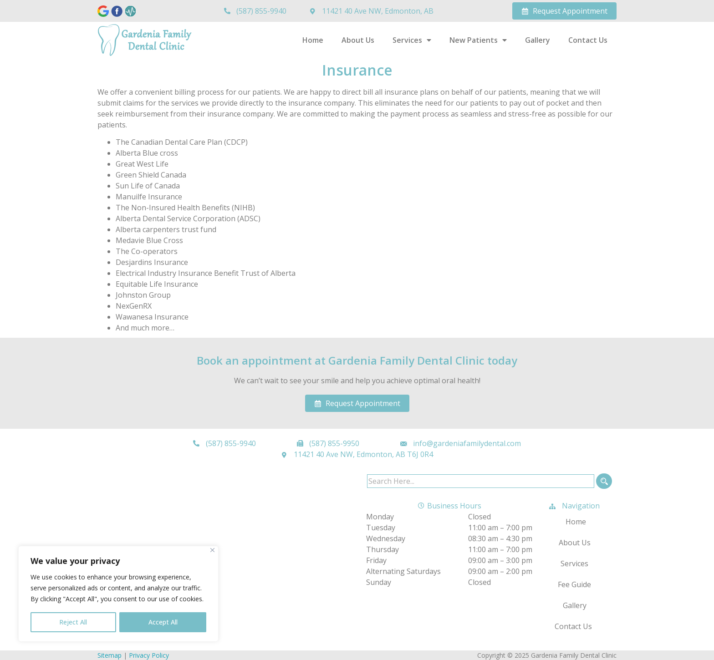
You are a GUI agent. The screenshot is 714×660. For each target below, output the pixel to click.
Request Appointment (564, 11)
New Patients (478, 40)
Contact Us (587, 40)
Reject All (73, 622)
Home (312, 40)
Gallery (537, 40)
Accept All (163, 622)
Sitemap (109, 655)
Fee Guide (574, 584)
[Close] (212, 550)
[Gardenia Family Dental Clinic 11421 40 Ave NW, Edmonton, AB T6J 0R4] (227, 541)
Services (412, 40)
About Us (358, 40)
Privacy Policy (149, 655)
